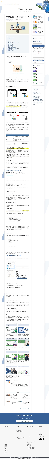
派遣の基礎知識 (8, 20)
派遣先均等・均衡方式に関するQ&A (12, 47)
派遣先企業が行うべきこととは (11, 44)
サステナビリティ (29, 443)
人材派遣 (6, 449)
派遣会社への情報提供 (10, 46)
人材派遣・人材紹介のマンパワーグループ (35, 457)
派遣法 (11, 20)
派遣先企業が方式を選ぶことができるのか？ (13, 48)
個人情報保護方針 (22, 457)
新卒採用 (41, 41)
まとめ (8, 51)
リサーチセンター (29, 446)
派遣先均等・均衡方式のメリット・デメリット (13, 42)
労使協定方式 (24, 79)
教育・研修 (6, 450)
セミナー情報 (6, 444)
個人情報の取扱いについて (20, 277)
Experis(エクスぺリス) (19, 438)
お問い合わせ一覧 (41, 434)
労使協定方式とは (10, 38)
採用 (5, 448)
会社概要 (46, 0)
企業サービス (6, 426)
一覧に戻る (24, 408)
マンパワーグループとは (30, 426)
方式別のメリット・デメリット (11, 41)
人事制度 (6, 451)
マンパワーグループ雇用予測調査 (31, 447)
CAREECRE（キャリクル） (19, 431)
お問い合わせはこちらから (24, 421)
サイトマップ (40, 433)
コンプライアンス (29, 444)
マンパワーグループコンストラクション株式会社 (32, 436)
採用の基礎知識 (36, 41)
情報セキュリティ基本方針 (17, 457)
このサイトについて (11, 457)
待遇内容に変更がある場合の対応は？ (12, 49)
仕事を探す (17, 426)
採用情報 (40, 426)
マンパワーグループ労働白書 (31, 448)
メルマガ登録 (6, 446)
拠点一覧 (48, 0)
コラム (5, 447)
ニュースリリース (29, 445)
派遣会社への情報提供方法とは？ (12, 50)
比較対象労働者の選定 (10, 45)
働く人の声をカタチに (29, 442)
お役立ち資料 (6, 445)
